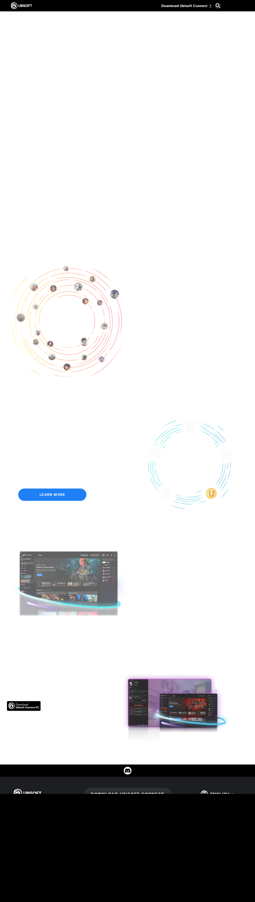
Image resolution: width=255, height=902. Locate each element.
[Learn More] (52, 497)
